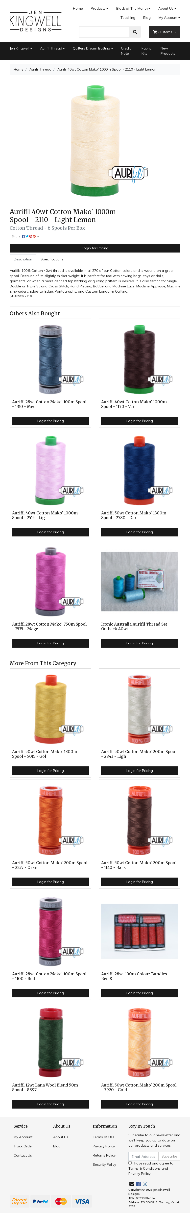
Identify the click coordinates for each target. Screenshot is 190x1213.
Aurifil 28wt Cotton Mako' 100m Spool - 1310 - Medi (49, 404)
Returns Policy (104, 1155)
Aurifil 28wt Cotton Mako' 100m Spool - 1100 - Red (49, 976)
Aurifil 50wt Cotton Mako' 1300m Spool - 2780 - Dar (133, 515)
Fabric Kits (146, 51)
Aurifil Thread (51, 48)
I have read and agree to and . (150, 1168)
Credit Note (126, 51)
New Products (168, 51)
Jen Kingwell (19, 48)
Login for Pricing (95, 248)
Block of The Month (132, 8)
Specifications (52, 259)
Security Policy (104, 1164)
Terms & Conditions (144, 1168)
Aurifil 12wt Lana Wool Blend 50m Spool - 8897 (45, 1087)
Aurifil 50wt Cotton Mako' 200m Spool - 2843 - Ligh (138, 754)
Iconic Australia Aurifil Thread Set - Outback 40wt (135, 626)
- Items (163, 32)
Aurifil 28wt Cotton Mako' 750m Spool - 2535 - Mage (49, 626)
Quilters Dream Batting (91, 48)
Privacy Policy (104, 1146)
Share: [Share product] (24, 236)
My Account (23, 1137)
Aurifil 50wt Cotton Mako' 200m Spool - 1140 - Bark (138, 865)
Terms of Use (104, 1137)
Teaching (127, 17)
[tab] (23, 259)
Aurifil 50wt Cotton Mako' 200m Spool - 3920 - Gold (138, 1087)
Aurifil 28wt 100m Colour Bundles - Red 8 (135, 976)
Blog (147, 17)
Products (98, 8)
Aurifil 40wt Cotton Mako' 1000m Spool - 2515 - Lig (45, 515)
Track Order (23, 1146)
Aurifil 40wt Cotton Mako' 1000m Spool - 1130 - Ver (134, 404)
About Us (165, 8)
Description (23, 259)
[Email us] (131, 1184)
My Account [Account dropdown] (168, 17)
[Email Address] (143, 1156)
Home (78, 8)
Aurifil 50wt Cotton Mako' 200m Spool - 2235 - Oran (49, 865)
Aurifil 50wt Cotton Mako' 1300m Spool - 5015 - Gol (44, 754)
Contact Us (23, 1155)
